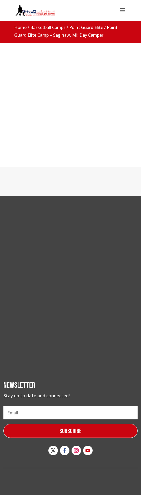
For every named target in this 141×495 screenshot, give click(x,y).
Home (20, 27)
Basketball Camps (48, 27)
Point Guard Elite (86, 27)
